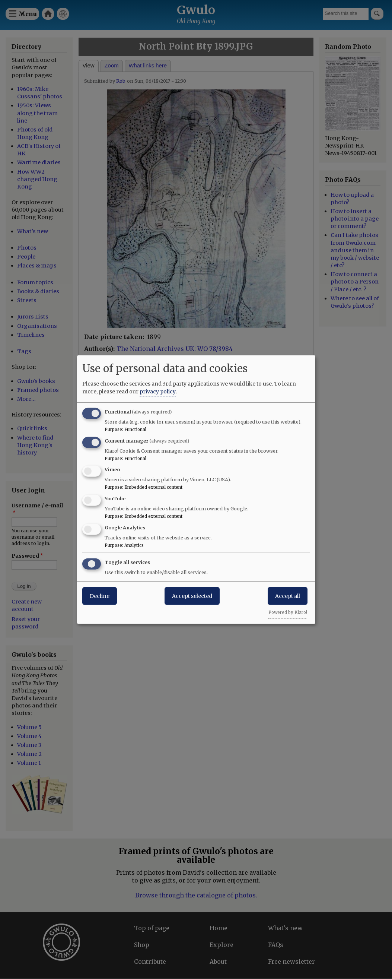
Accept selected (192, 595)
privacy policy (158, 391)
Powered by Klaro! (287, 612)
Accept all (287, 595)
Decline (99, 595)
